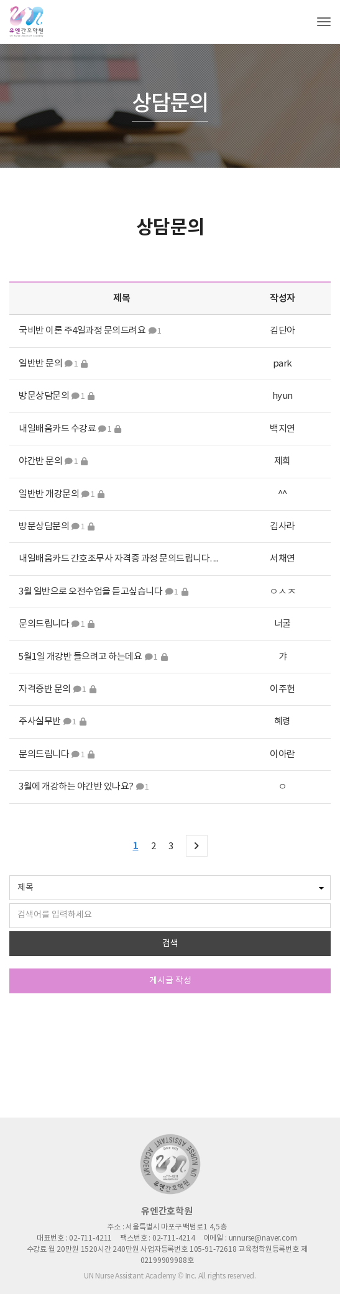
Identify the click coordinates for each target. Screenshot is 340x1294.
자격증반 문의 (45, 689)
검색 (170, 944)
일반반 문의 (40, 363)
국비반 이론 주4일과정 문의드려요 (82, 331)
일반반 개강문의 (49, 494)
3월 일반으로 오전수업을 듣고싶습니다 (90, 591)
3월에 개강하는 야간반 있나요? (76, 786)
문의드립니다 (44, 624)
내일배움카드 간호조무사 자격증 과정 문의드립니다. (115, 559)
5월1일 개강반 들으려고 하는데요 (81, 657)
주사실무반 (40, 721)
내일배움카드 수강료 (57, 429)
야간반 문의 (40, 461)
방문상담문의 (44, 396)
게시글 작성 (170, 981)
